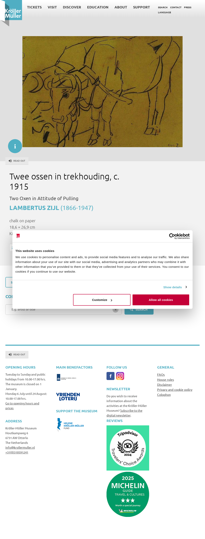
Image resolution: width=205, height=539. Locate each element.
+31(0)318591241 (16, 452)
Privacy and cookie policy (174, 389)
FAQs (161, 374)
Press (187, 7)
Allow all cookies (161, 300)
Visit (52, 7)
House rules (165, 379)
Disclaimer (164, 384)
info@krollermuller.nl (20, 447)
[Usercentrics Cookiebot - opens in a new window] (172, 236)
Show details (172, 287)
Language (164, 12)
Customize (102, 300)
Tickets (34, 7)
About (121, 7)
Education (98, 7)
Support (141, 7)
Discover (72, 7)
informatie (13, 144)
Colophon (164, 394)
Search (163, 7)
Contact (175, 7)
